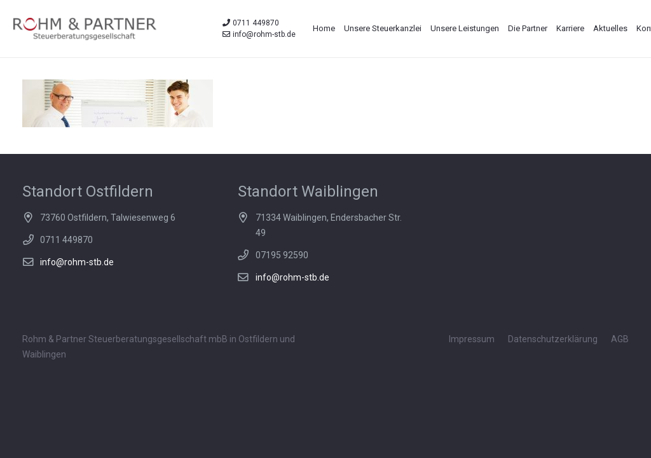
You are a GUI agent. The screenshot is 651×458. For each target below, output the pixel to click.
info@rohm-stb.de (77, 262)
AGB (620, 339)
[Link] (84, 29)
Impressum (472, 339)
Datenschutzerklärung (553, 339)
